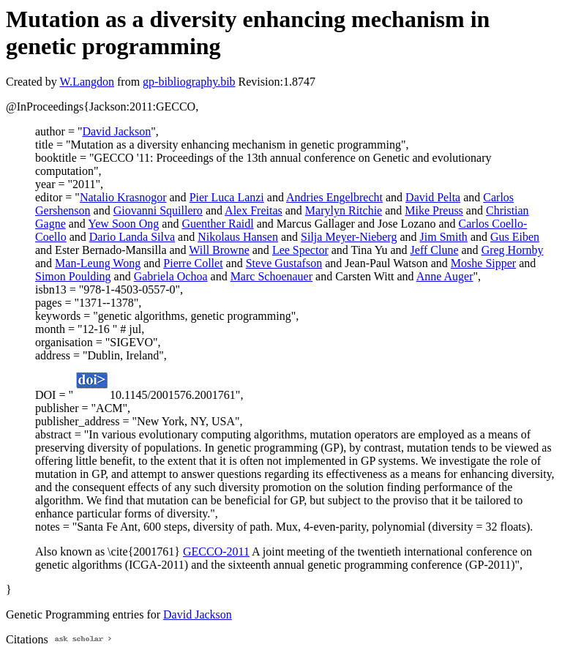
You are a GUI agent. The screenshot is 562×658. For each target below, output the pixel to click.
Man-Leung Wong (97, 263)
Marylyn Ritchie (343, 210)
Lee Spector (300, 250)
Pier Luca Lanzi (227, 197)
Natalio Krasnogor (123, 197)
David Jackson (116, 131)
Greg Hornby (513, 250)
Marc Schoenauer (271, 276)
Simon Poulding (73, 276)
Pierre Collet (192, 263)
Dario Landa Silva (132, 237)
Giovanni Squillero (158, 210)
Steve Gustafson (284, 263)
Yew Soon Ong (123, 223)
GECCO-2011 (216, 551)
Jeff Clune (435, 250)
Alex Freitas (253, 210)
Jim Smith (444, 237)
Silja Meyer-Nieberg (349, 237)
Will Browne (219, 250)
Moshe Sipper (483, 263)
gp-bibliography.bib (189, 81)
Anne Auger (444, 276)
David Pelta (432, 197)
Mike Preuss (434, 210)
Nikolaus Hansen (238, 237)
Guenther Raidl (217, 223)
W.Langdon (86, 81)
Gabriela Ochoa (171, 276)
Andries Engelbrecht (334, 197)
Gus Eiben (514, 237)
